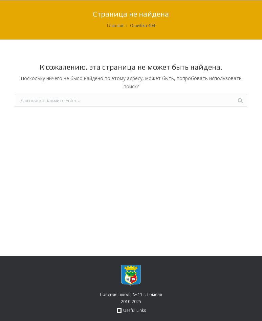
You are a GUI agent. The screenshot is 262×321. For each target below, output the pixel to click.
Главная (115, 25)
